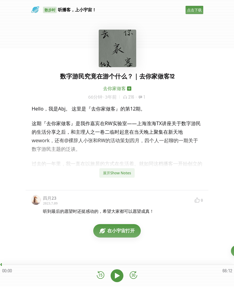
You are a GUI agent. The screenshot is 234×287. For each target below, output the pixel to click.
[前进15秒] (133, 275)
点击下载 (194, 10)
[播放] (117, 275)
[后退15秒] (101, 275)
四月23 (49, 198)
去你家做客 (114, 88)
